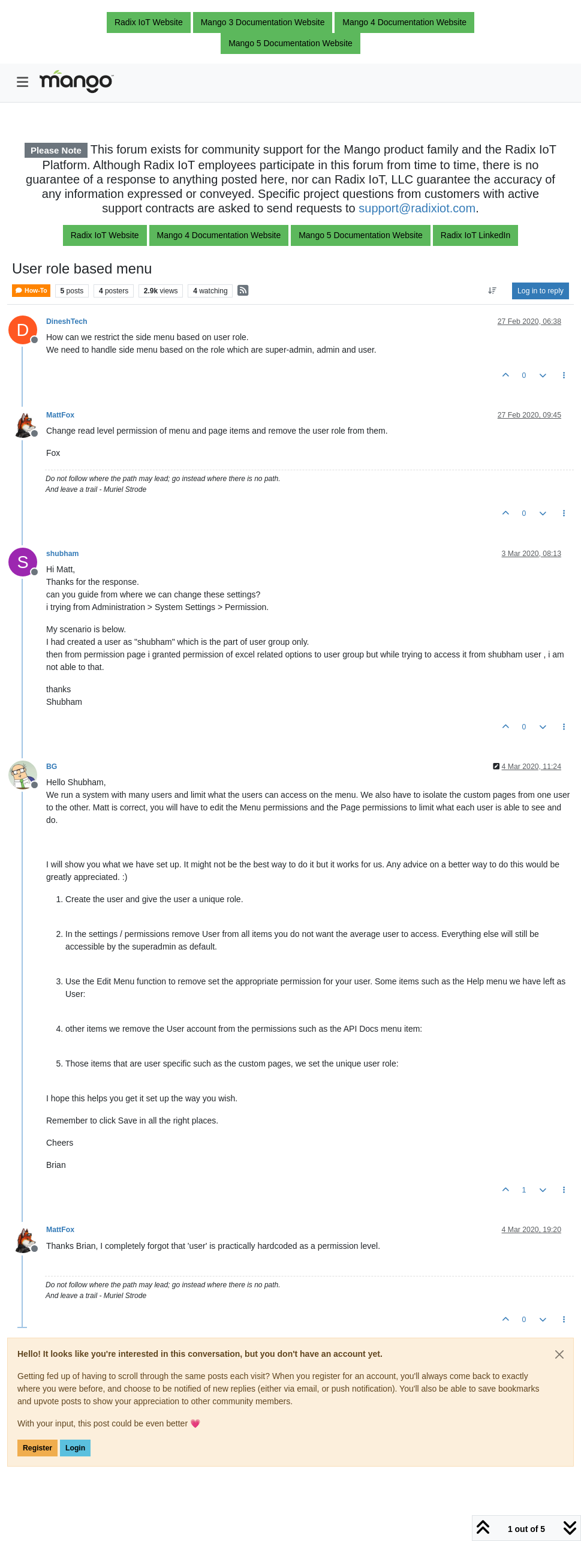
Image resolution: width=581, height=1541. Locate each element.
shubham (62, 553)
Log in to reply (540, 291)
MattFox (60, 415)
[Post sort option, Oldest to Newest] (492, 291)
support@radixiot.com (417, 208)
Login (75, 1448)
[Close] (559, 1354)
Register (37, 1448)
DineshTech (67, 321)
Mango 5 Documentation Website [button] (290, 43)
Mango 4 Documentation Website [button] (404, 22)
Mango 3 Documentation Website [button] (263, 22)
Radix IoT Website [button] (149, 22)
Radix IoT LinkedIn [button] (475, 235)
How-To (31, 291)
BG (51, 766)
